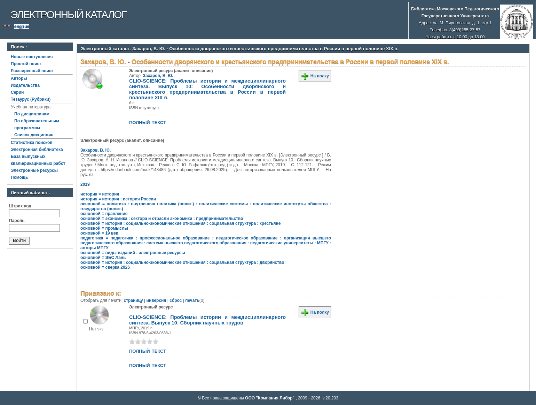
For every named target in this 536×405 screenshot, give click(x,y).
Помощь (19, 177)
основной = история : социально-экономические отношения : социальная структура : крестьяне (180, 223)
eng (18, 26)
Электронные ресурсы (34, 170)
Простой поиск (26, 63)
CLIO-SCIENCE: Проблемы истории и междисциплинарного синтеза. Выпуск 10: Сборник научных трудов (207, 320)
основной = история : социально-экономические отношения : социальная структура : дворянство (182, 262)
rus (26, 26)
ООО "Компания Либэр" (270, 398)
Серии (17, 92)
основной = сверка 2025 (105, 267)
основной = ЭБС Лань (103, 257)
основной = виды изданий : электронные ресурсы (132, 252)
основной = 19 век (99, 233)
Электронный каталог (68, 14)
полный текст (147, 122)
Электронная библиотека (37, 149)
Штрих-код (20, 206)
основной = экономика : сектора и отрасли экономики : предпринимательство (161, 218)
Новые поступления (32, 56)
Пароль (17, 220)
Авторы (19, 78)
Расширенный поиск (32, 70)
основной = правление (103, 213)
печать (192, 300)
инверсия (156, 300)
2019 (85, 184)
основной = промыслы (104, 228)
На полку (315, 76)
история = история (99, 194)
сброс (176, 300)
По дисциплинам (31, 114)
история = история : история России (118, 199)
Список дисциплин (34, 134)
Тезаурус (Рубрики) (30, 99)
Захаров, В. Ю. (158, 75)
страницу (133, 300)
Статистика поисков (32, 142)
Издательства (25, 85)
